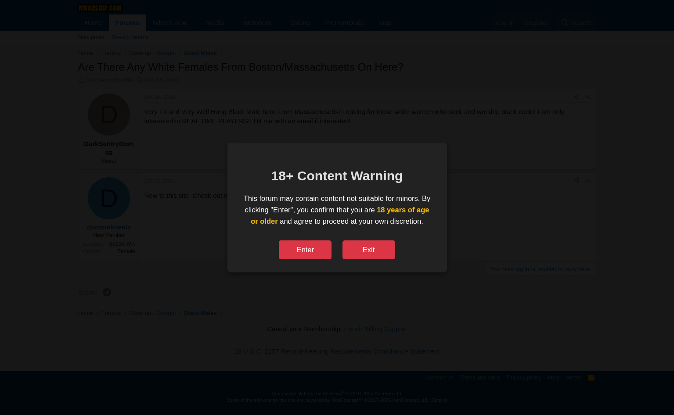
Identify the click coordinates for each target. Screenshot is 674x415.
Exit (369, 250)
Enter (305, 250)
